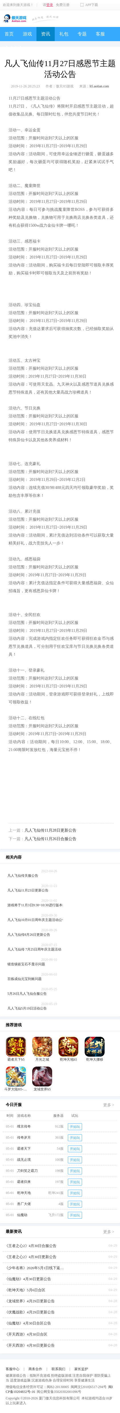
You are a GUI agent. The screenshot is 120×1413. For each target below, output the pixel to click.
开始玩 (75, 1127)
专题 (82, 33)
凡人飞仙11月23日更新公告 (27, 890)
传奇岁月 (24, 1137)
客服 (100, 33)
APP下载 (91, 5)
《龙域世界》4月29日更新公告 (30, 1301)
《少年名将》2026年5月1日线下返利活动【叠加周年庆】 (36, 1268)
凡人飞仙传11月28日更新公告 (50, 830)
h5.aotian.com (99, 86)
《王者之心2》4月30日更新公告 (30, 1257)
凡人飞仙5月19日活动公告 (27, 1008)
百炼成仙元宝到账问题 (24, 979)
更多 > (108, 1105)
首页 (9, 33)
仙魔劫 (22, 1215)
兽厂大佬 (24, 1204)
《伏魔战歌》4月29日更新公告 (30, 1312)
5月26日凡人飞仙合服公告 (27, 994)
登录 (49, 5)
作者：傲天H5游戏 (60, 86)
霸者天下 (24, 1149)
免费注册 (63, 5)
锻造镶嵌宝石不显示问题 (26, 964)
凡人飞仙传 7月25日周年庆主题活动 (34, 949)
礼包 (63, 33)
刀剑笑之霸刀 (27, 1171)
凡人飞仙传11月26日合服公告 (50, 839)
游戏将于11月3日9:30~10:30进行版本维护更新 (41, 905)
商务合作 (35, 1369)
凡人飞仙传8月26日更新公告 (28, 935)
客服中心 (12, 1369)
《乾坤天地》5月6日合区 (25, 1290)
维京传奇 (24, 1126)
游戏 (27, 33)
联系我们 (58, 1369)
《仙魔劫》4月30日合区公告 (28, 1323)
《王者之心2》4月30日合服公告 (30, 1246)
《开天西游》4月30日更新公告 (30, 1345)
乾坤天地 (24, 1193)
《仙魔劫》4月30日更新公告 (28, 1279)
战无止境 (24, 1160)
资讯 (45, 33)
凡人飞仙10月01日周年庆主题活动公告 (36, 920)
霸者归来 (24, 1182)
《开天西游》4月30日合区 (26, 1334)
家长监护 (81, 1369)
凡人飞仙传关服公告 (22, 876)
